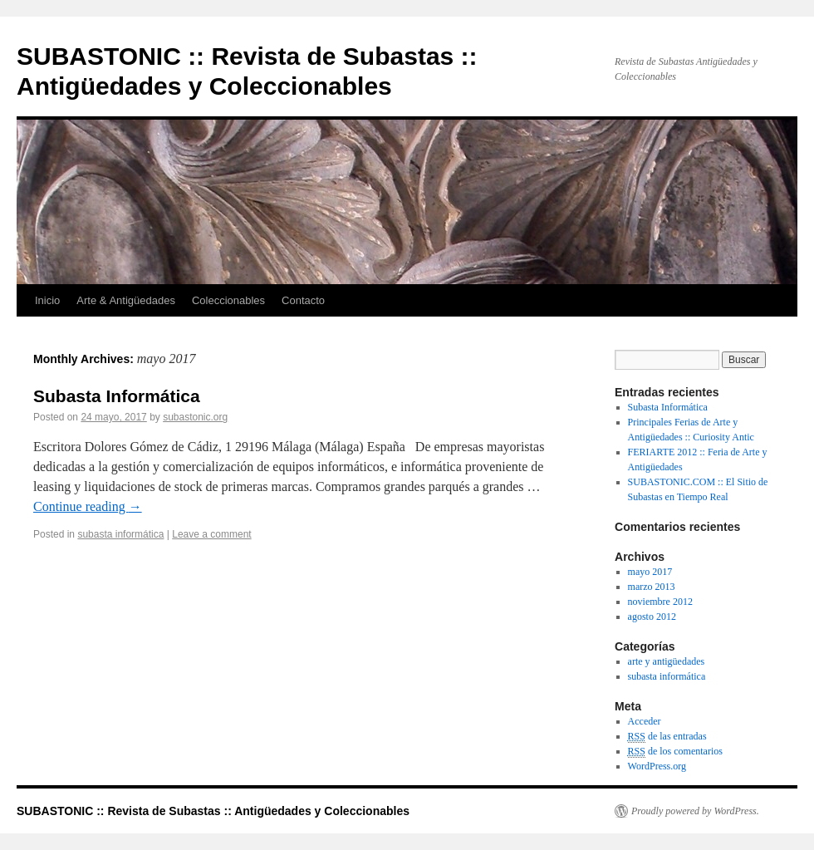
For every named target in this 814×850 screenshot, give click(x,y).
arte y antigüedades (666, 661)
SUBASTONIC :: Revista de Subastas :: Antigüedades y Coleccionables (213, 811)
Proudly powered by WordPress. (695, 811)
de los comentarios (675, 751)
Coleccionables (228, 300)
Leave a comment (211, 534)
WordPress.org (657, 766)
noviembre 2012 (660, 601)
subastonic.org (195, 417)
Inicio (47, 300)
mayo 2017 (650, 571)
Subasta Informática (116, 395)
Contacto (303, 300)
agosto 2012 (652, 616)
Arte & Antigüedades (125, 300)
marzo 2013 (651, 586)
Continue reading (87, 506)
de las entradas (667, 736)
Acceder (644, 721)
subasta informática (120, 534)
